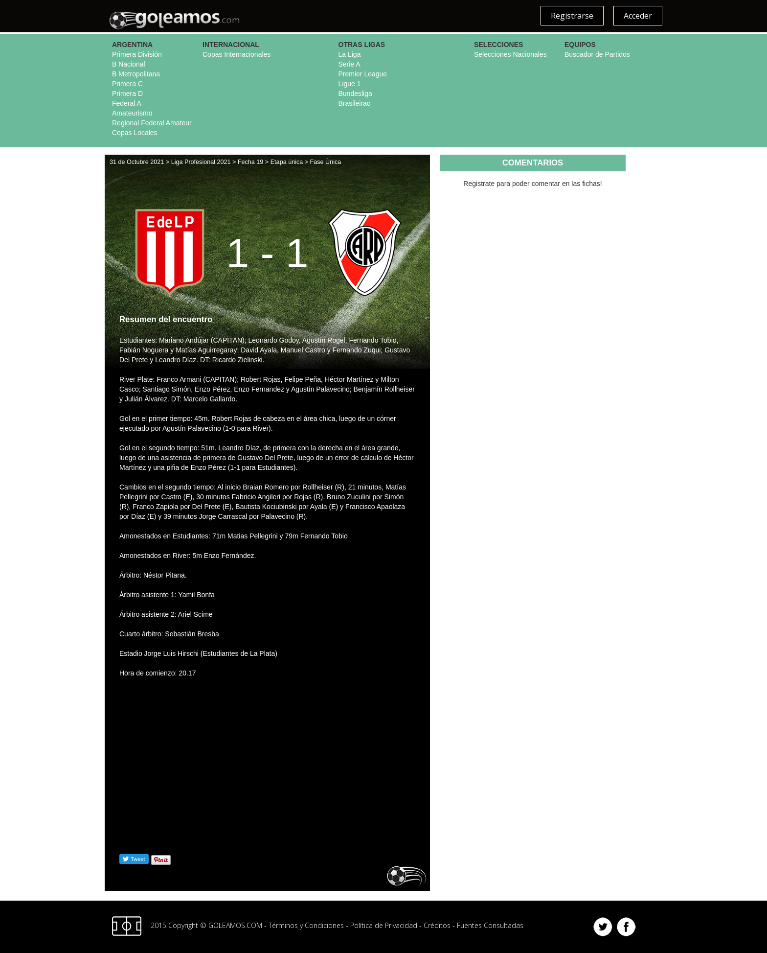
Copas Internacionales (237, 54)
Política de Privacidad (383, 925)
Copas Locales (135, 133)
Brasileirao (354, 103)
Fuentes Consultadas (490, 925)
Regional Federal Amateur (152, 123)
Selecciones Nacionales (510, 54)
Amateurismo (132, 113)
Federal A (126, 103)
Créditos (437, 925)
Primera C (127, 84)
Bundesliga (355, 93)
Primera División (137, 54)
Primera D (127, 93)
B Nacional (128, 64)
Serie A (349, 64)
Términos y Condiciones (306, 925)
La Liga (349, 54)
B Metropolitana (136, 74)
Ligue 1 (349, 84)
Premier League (362, 74)
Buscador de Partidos (597, 54)
